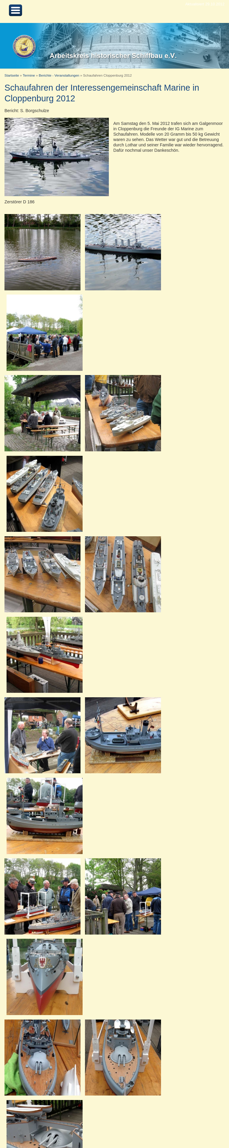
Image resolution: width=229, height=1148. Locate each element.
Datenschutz (92, 1129)
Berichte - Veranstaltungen (59, 75)
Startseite (11, 75)
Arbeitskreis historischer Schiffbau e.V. (192, 1129)
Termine (29, 75)
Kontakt (46, 1129)
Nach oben (26, 1129)
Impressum (67, 1129)
